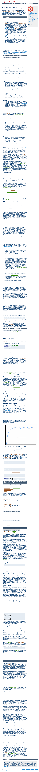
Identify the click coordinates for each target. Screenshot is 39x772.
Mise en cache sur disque (8, 338)
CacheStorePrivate (12, 271)
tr (26, 8)
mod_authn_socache (7, 486)
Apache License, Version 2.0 (10, 770)
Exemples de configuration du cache (12, 328)
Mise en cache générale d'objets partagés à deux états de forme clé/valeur (33, 18)
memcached (23, 457)
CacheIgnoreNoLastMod (21, 267)
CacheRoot (15, 332)
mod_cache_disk (9, 11)
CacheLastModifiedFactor (12, 192)
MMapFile (13, 532)
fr (24, 8)
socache (20, 495)
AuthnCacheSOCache (17, 486)
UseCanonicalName (21, 163)
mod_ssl (5, 491)
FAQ (30, 769)
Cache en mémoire (7, 453)
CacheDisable (17, 249)
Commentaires (31, 25)
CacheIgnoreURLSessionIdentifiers (10, 753)
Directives (27, 769)
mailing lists (6, 766)
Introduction (30, 12)
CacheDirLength (11, 373)
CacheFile (14, 531)
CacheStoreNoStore (14, 275)
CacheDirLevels (16, 333)
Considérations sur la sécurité (33, 22)
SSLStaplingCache (16, 488)
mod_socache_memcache (7, 457)
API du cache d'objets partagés (11, 35)
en (23, 8)
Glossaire (32, 769)
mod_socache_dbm (7, 487)
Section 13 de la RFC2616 (9, 28)
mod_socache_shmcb (7, 490)
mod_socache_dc (7, 488)
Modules (23, 769)
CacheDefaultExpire (7, 187)
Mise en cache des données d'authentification (12, 509)
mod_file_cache (16, 11)
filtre (25, 147)
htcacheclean (4, 12)
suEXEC (17, 711)
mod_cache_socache (7, 333)
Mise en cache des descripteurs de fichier (11, 544)
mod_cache (4, 11)
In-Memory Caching (7, 585)
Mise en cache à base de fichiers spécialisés (32, 21)
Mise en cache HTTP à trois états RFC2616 (33, 14)
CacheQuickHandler (19, 114)
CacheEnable (14, 58)
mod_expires (17, 194)
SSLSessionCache (16, 487)
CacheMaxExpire (9, 199)
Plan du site (36, 769)
